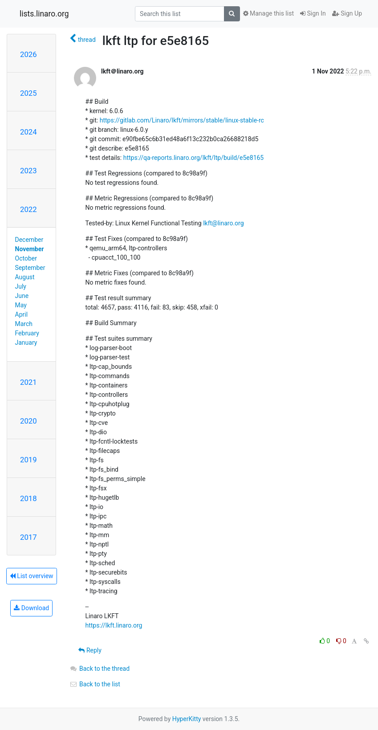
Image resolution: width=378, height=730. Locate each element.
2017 (28, 537)
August (25, 277)
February (27, 333)
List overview (31, 575)
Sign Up (347, 13)
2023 (28, 170)
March (24, 323)
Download (31, 608)
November (29, 249)
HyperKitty (186, 718)
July (20, 286)
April (21, 314)
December (29, 239)
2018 (28, 498)
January (26, 342)
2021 (28, 382)
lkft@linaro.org (223, 223)
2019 (28, 459)
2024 (28, 131)
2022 (28, 209)
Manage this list (268, 13)
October (26, 258)
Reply (89, 650)
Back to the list (94, 684)
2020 (28, 420)
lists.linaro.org (44, 13)
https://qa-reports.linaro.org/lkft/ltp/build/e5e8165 (193, 157)
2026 (28, 54)
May (21, 305)
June (22, 295)
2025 (28, 93)
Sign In (313, 13)
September (30, 267)
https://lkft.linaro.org (113, 625)
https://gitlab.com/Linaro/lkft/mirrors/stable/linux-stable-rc (182, 120)
